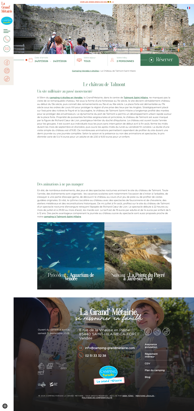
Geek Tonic (128, 396)
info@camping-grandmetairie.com (110, 348)
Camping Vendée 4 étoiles (85, 71)
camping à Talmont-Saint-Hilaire (62, 216)
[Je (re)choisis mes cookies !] (4, 406)
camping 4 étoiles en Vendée (66, 97)
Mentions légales (145, 396)
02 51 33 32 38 (95, 355)
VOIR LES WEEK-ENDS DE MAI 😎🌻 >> (97, 2)
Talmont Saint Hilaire (136, 97)
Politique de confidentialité (97, 398)
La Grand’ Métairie (6, 8)
